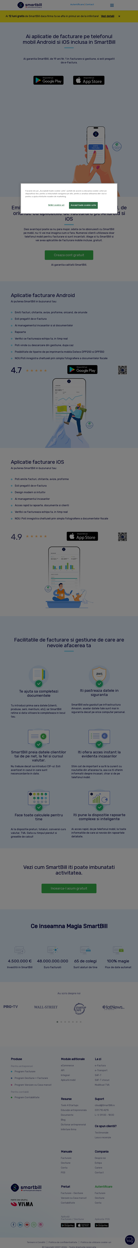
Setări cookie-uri (56, 205)
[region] (69, 198)
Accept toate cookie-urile (83, 205)
